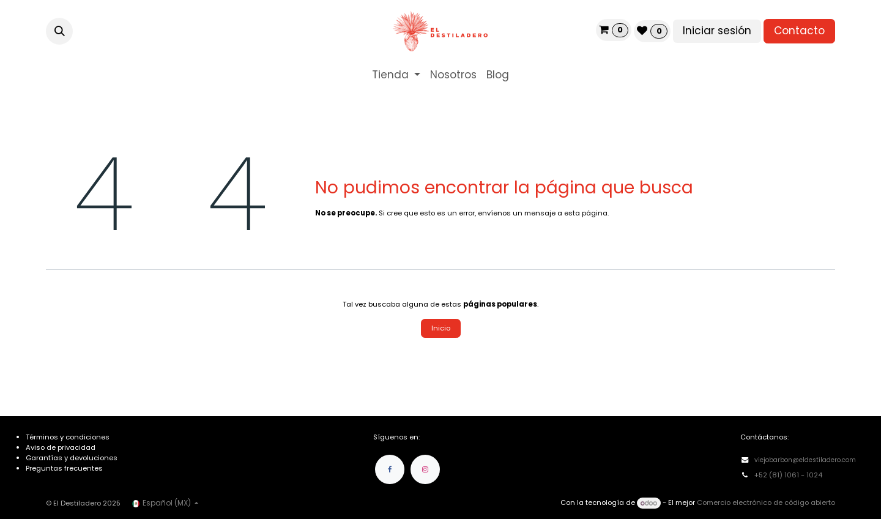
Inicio (440, 328)
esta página (586, 213)
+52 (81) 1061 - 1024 (789, 475)
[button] (59, 31)
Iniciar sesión (717, 30)
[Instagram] (425, 469)
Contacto (799, 30)
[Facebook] (389, 469)
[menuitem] (396, 75)
